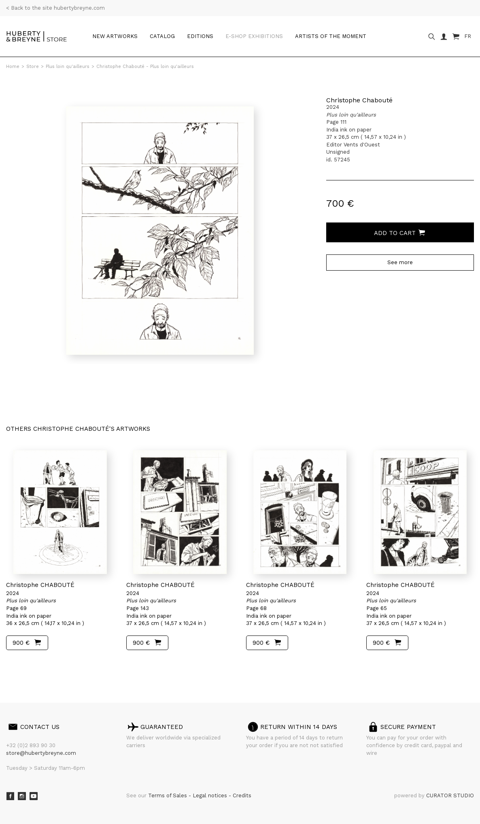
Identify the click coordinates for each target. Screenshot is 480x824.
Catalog (162, 36)
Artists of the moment (330, 36)
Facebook (10, 796)
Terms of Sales (168, 795)
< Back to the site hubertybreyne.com (55, 8)
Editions (200, 36)
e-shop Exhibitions (254, 36)
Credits (242, 795)
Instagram (22, 796)
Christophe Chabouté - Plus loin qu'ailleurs (145, 66)
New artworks (115, 36)
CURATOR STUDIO (450, 795)
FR (467, 36)
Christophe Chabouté (359, 100)
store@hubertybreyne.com (41, 753)
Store (32, 66)
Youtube (34, 796)
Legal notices (211, 795)
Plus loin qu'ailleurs (67, 66)
